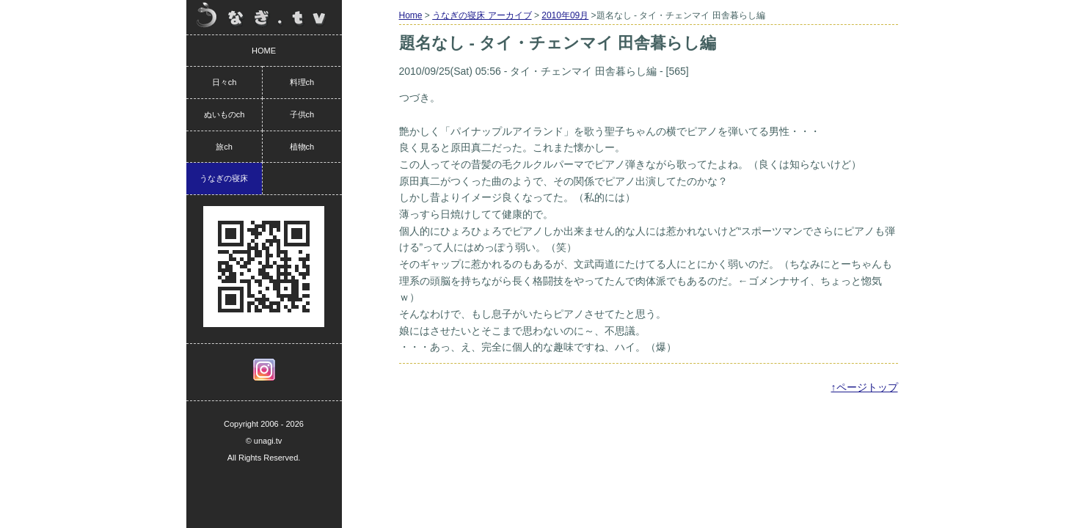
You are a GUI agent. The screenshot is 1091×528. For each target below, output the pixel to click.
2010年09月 (564, 15)
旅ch (224, 146)
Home (411, 15)
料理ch (302, 82)
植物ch (302, 146)
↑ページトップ (864, 387)
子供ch (302, 114)
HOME (264, 50)
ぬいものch (224, 114)
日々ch (224, 82)
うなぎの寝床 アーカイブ (481, 15)
